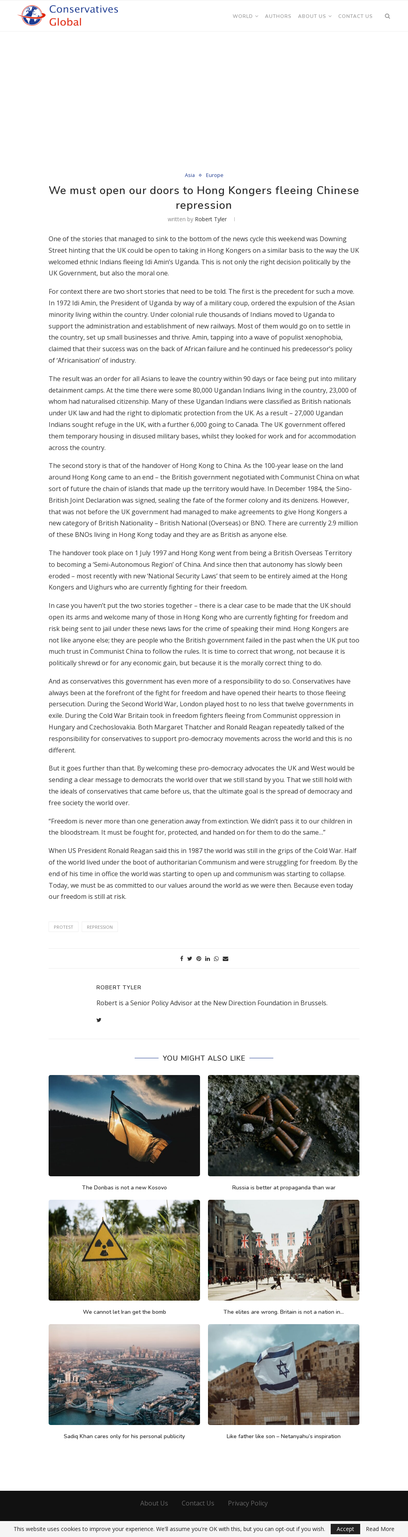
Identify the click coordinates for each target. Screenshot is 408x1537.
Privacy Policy (248, 1503)
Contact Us (355, 16)
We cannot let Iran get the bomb (124, 1312)
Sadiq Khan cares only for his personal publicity (124, 1436)
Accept (345, 1529)
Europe (215, 175)
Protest (63, 927)
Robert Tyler (211, 219)
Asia (189, 175)
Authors (278, 16)
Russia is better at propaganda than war (283, 1187)
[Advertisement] (204, 92)
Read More (380, 1529)
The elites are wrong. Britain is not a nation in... (284, 1312)
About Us (312, 16)
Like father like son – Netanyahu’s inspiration (284, 1436)
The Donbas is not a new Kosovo (124, 1187)
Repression (100, 927)
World (243, 16)
